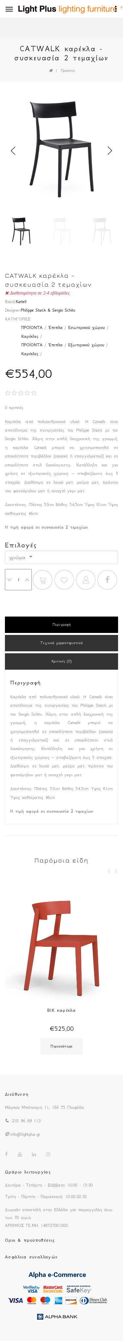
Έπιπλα (55, 327)
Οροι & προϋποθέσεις (30, 1240)
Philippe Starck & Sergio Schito (48, 310)
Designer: (13, 310)
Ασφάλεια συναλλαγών (31, 1256)
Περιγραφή (61, 624)
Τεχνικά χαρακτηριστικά (61, 643)
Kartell (21, 301)
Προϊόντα (67, 71)
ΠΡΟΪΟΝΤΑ (32, 327)
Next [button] (110, 151)
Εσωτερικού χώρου (86, 327)
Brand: (10, 301)
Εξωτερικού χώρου (86, 344)
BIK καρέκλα (61, 1010)
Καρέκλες (29, 336)
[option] (61, 151)
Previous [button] (13, 151)
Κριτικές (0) (61, 661)
